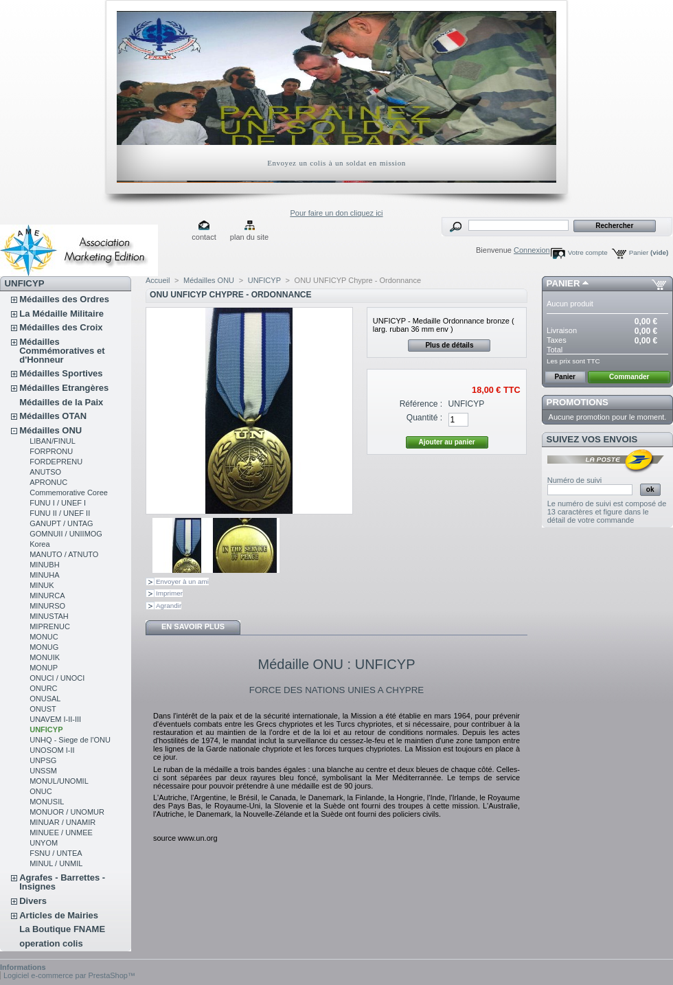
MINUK (42, 585)
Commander (629, 377)
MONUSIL (47, 801)
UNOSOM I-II (52, 750)
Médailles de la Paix (61, 402)
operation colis (50, 943)
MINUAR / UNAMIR (62, 822)
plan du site (249, 237)
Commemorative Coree (69, 492)
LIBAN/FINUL (53, 441)
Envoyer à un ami (182, 581)
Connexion (532, 250)
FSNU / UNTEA (56, 853)
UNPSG (43, 760)
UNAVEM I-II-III (55, 719)
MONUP (44, 668)
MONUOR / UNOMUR (67, 812)
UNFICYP (46, 729)
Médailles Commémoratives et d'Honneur (61, 351)
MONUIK (45, 657)
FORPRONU (51, 451)
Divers (33, 901)
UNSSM (43, 771)
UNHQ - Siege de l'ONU (70, 740)
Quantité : (424, 417)
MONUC (44, 637)
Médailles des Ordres (64, 299)
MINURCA (47, 595)
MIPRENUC (50, 626)
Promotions (577, 402)
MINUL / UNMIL (56, 863)
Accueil (158, 280)
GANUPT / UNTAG (61, 523)
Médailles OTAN (53, 416)
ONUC (41, 791)
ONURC (43, 688)
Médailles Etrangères (64, 388)
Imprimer (169, 593)
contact (204, 237)
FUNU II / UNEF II (60, 513)
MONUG (44, 647)
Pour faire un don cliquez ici (336, 213)
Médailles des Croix (60, 327)
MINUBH (44, 565)
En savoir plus (193, 626)
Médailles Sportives (60, 373)
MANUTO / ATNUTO (64, 554)
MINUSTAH (49, 616)
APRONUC (48, 482)
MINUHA (44, 575)
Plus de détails (449, 345)
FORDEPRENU (56, 461)
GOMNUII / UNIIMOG (66, 534)
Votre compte (588, 252)
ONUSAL (45, 698)
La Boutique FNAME (62, 929)
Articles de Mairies (58, 915)
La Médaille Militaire (61, 313)
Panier (649, 252)
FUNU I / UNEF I (58, 503)
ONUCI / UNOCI (57, 678)
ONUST (43, 709)
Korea (39, 544)
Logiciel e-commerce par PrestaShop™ (69, 975)
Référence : (421, 404)
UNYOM (44, 843)
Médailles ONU (50, 430)
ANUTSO (45, 472)
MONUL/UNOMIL (59, 781)
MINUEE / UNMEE (61, 832)
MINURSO (47, 606)
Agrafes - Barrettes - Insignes (62, 882)
